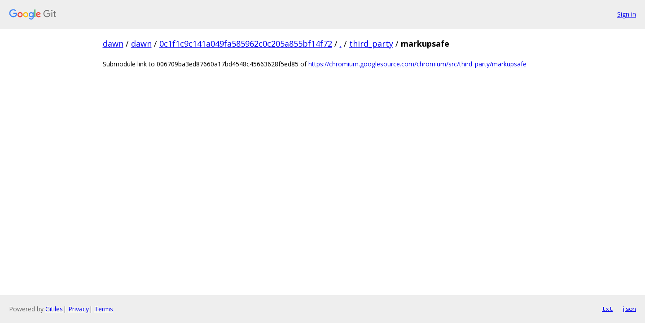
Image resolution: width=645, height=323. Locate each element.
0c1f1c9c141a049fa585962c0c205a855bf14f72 (245, 43)
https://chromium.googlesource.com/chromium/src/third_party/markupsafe (417, 64)
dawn (113, 43)
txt (607, 309)
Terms (103, 309)
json (629, 309)
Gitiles (54, 309)
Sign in (626, 14)
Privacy (78, 309)
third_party (371, 43)
